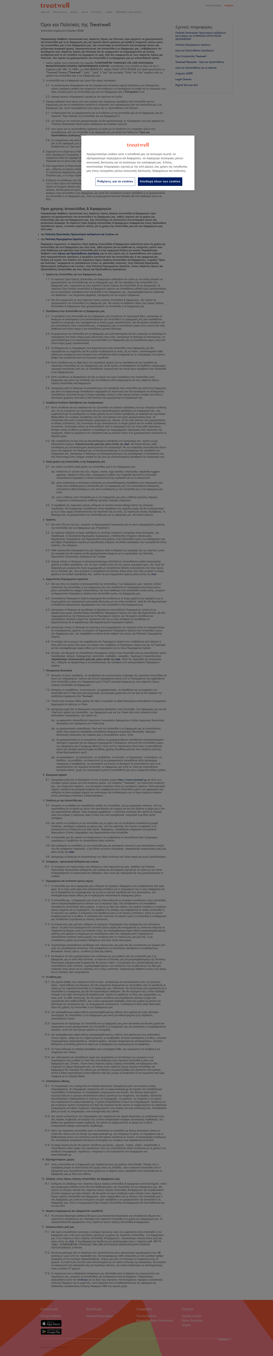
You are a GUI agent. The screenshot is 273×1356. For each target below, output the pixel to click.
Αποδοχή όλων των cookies (160, 181)
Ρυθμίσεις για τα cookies (115, 181)
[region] (137, 163)
